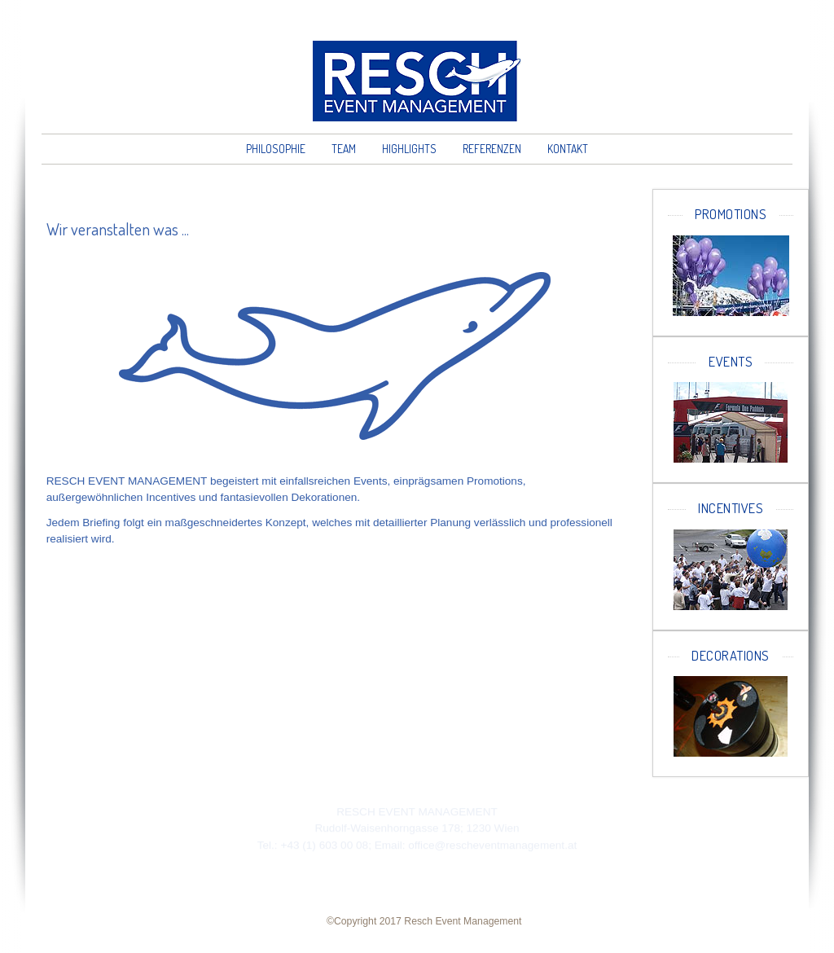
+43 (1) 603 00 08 (324, 846)
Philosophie (275, 149)
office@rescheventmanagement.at (492, 846)
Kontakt (567, 149)
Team (343, 149)
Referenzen (492, 149)
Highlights (409, 149)
